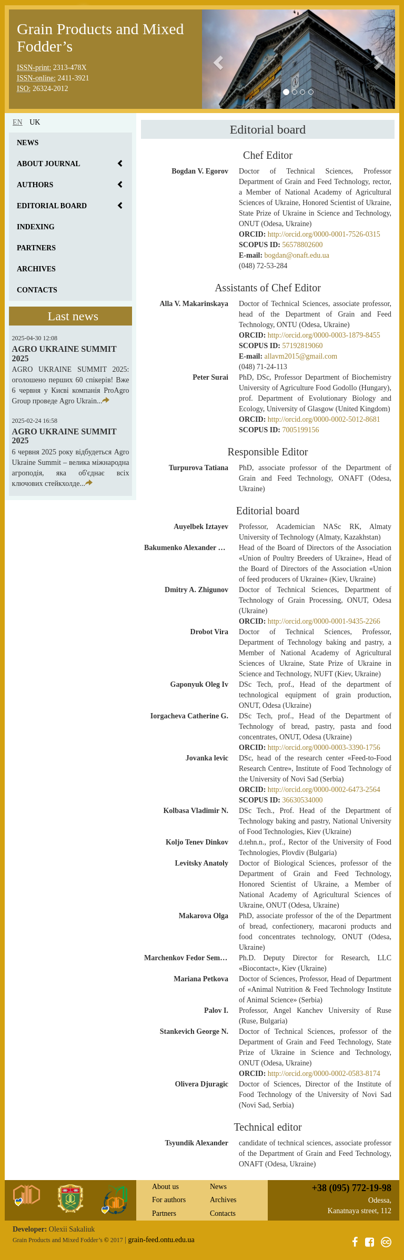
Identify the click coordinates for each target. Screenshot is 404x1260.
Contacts (37, 290)
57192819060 (302, 346)
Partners (36, 248)
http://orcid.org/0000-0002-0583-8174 (324, 1074)
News (27, 143)
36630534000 (302, 800)
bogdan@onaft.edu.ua (297, 255)
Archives (36, 269)
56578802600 (302, 245)
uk (34, 122)
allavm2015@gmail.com (301, 356)
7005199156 (300, 430)
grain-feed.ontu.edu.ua (161, 1240)
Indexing (36, 227)
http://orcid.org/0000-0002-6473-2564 (324, 790)
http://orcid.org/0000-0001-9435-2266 (324, 621)
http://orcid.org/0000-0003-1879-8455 (324, 335)
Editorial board (52, 206)
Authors (35, 185)
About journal (48, 164)
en (18, 122)
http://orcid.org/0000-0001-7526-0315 (324, 234)
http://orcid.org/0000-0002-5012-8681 (324, 419)
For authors (169, 1200)
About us (165, 1187)
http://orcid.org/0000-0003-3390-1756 (324, 747)
